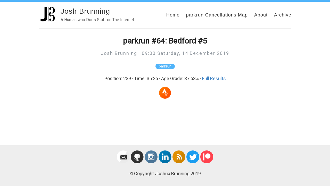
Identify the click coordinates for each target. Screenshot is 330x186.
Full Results (214, 78)
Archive (282, 15)
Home (173, 15)
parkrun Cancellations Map (217, 15)
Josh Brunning (85, 11)
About (261, 15)
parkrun (165, 66)
